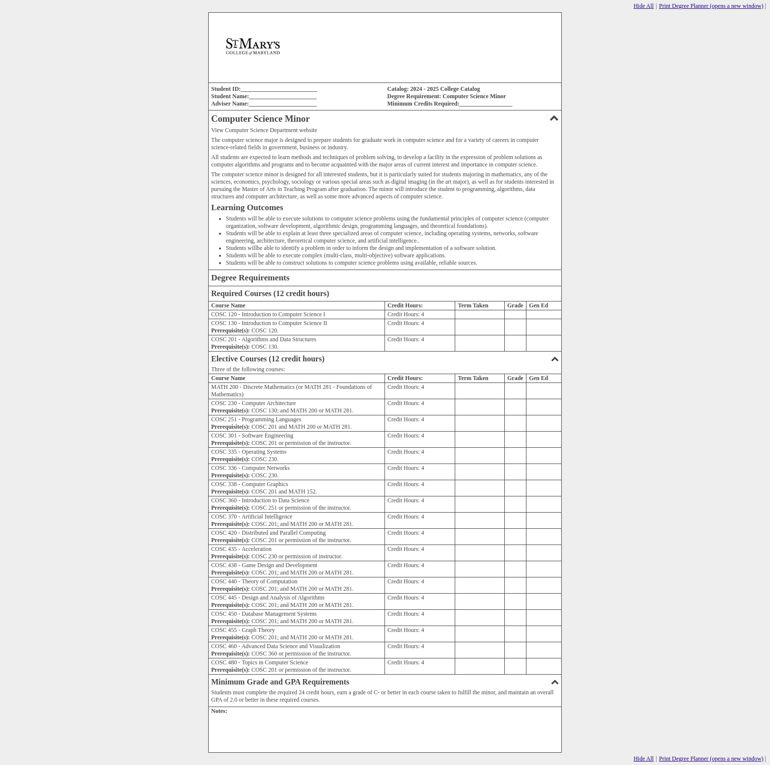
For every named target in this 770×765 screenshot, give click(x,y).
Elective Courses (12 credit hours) (385, 359)
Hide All (643, 5)
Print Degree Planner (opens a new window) (711, 5)
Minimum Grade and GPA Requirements (385, 682)
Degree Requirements (250, 277)
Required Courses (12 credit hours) (270, 293)
